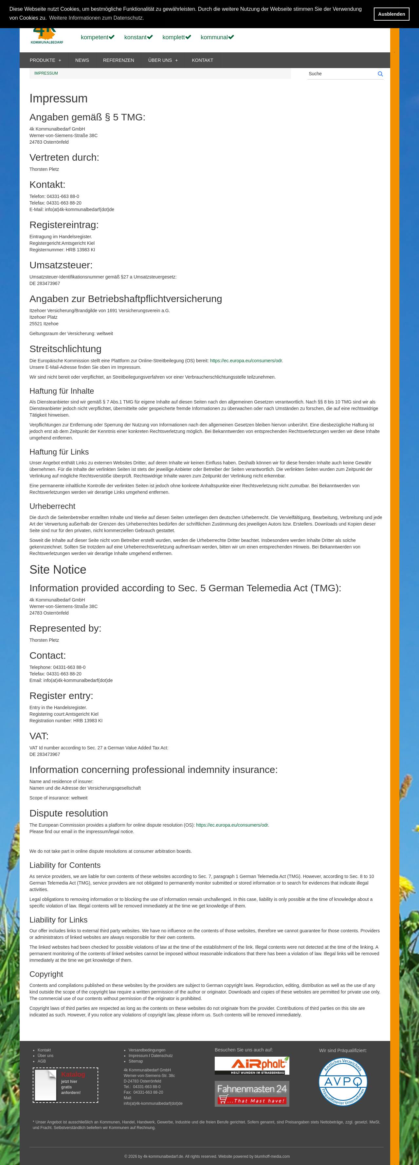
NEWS (82, 60)
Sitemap (136, 1061)
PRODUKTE (45, 60)
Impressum (138, 1055)
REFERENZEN (118, 60)
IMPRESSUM (46, 73)
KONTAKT (202, 60)
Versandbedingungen (147, 1050)
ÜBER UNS (163, 60)
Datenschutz (162, 1055)
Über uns (45, 1055)
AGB (42, 1061)
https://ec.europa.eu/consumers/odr (246, 360)
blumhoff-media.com (272, 1156)
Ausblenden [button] (391, 14)
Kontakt (44, 1050)
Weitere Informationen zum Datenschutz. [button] (96, 18)
